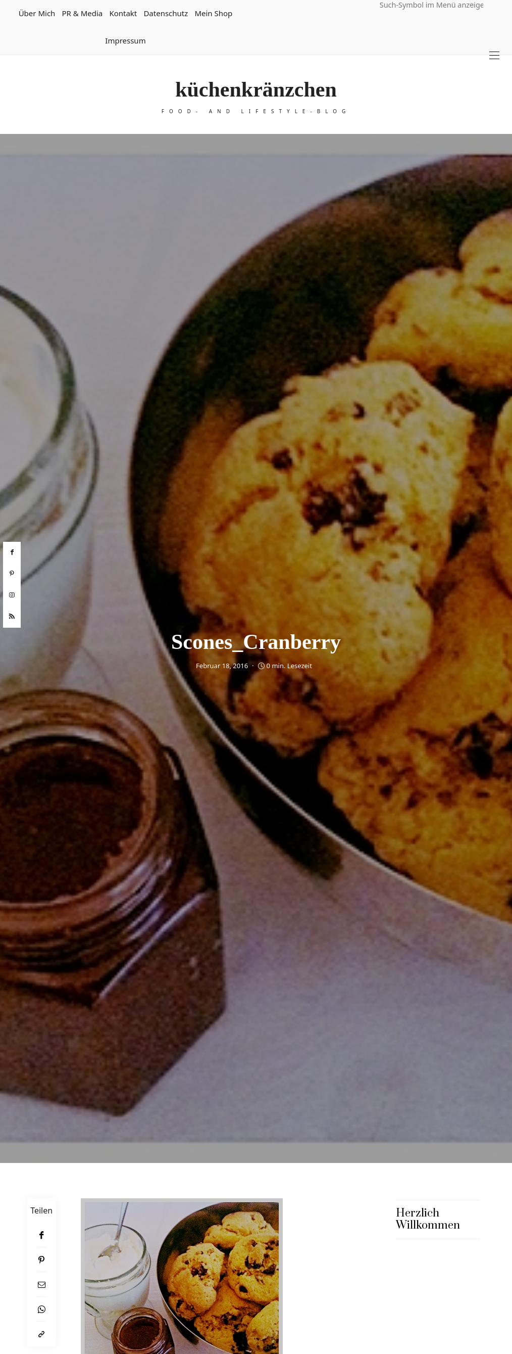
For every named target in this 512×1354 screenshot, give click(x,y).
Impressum (125, 40)
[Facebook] (41, 1235)
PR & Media (82, 13)
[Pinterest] (41, 1259)
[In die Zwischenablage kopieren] (41, 1334)
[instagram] (12, 595)
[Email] (41, 1284)
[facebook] (12, 552)
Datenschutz (165, 13)
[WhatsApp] (41, 1309)
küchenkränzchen (256, 89)
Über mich (37, 13)
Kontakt (123, 13)
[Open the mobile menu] (494, 55)
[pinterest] (12, 573)
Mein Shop (213, 13)
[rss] (12, 616)
